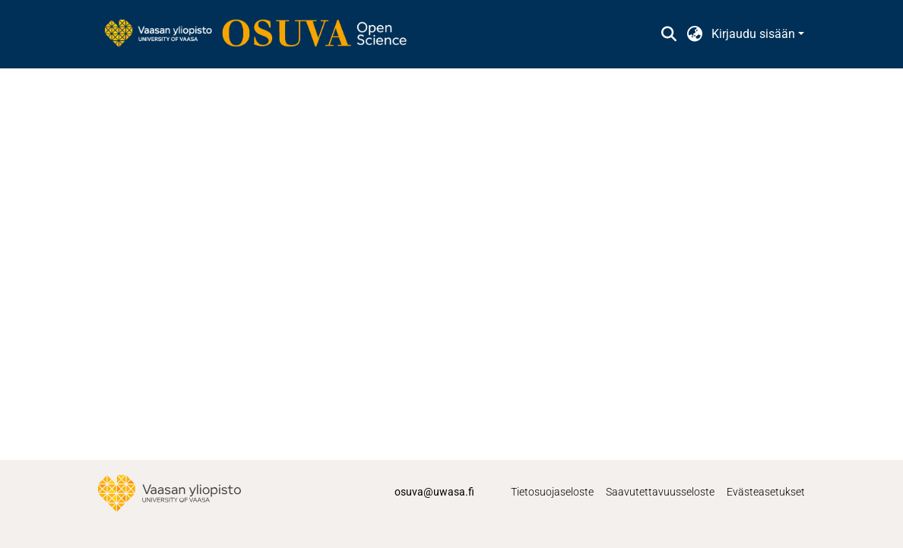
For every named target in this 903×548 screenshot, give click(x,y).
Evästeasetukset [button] (766, 492)
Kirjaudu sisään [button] (754, 34)
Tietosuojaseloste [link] (552, 492)
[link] (263, 34)
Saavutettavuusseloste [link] (660, 492)
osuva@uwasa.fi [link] (434, 492)
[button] (668, 34)
